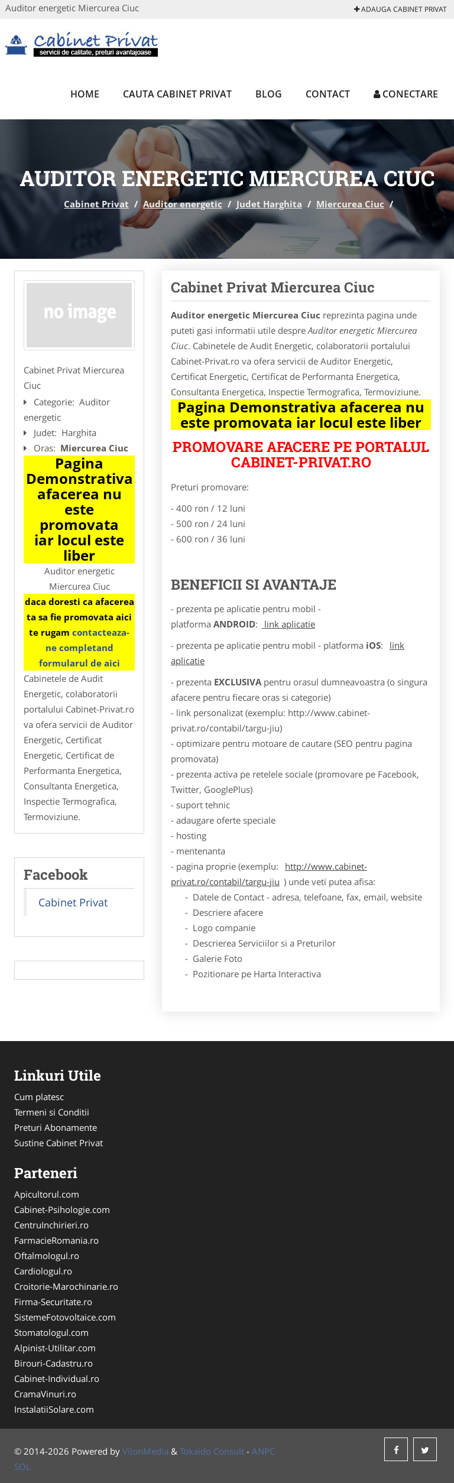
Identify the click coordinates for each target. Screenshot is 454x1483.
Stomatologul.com (51, 1332)
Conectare (406, 93)
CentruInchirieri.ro (51, 1225)
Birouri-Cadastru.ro (53, 1363)
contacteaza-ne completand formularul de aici (84, 647)
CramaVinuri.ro (45, 1394)
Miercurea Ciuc (350, 204)
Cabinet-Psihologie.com (62, 1209)
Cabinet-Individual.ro (56, 1378)
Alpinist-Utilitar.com (55, 1348)
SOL (22, 1466)
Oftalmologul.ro (46, 1255)
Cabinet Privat (96, 204)
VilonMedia (145, 1451)
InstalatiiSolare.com (54, 1409)
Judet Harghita (269, 204)
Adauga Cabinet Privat (400, 9)
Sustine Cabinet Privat (58, 1143)
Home (84, 93)
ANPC (263, 1451)
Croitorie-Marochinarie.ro (66, 1286)
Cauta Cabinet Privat (177, 93)
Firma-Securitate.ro (53, 1302)
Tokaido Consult (212, 1451)
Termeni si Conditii (51, 1112)
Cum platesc (39, 1097)
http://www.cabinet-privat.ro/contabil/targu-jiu (269, 873)
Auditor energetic (182, 204)
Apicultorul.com (46, 1194)
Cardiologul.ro (43, 1271)
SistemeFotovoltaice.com (65, 1317)
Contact (328, 93)
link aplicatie (288, 624)
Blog (268, 93)
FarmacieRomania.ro (56, 1240)
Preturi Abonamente (55, 1127)
